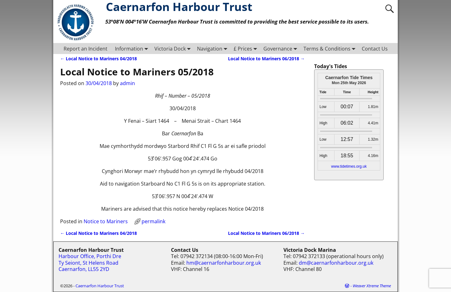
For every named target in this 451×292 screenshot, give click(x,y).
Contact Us (375, 48)
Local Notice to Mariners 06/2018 (266, 59)
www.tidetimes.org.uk (348, 166)
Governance (281, 48)
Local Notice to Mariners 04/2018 (98, 59)
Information (133, 48)
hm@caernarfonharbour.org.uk (223, 262)
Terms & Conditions (330, 48)
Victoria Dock (173, 48)
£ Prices (247, 48)
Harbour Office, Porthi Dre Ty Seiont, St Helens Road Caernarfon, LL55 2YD (90, 263)
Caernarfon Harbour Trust (99, 286)
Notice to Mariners (106, 221)
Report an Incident (85, 48)
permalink (153, 221)
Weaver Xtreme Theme (372, 286)
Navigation (213, 48)
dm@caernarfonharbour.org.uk (336, 262)
